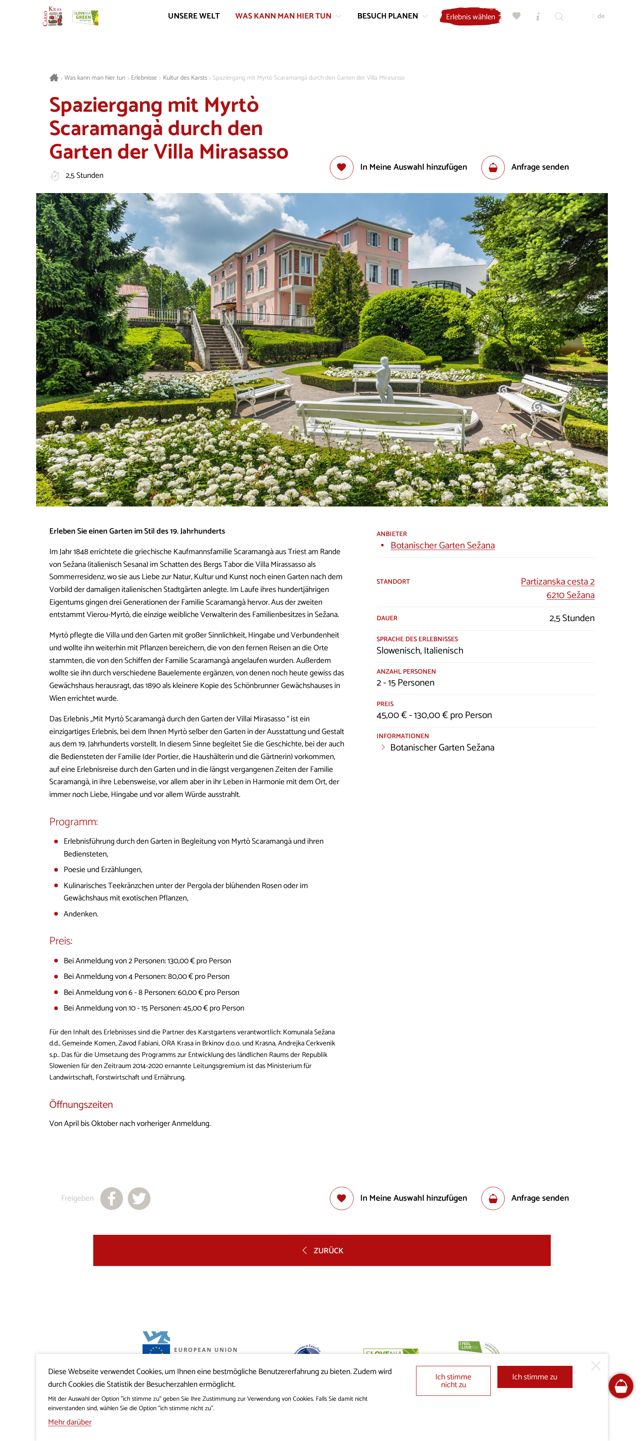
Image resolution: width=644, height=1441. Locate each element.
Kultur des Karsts (185, 78)
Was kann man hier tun (94, 78)
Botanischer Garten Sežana (443, 545)
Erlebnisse (144, 78)
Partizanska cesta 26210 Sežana (558, 588)
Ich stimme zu (534, 1377)
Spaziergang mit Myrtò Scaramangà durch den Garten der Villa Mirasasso (309, 78)
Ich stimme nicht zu (453, 1381)
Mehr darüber (70, 1422)
